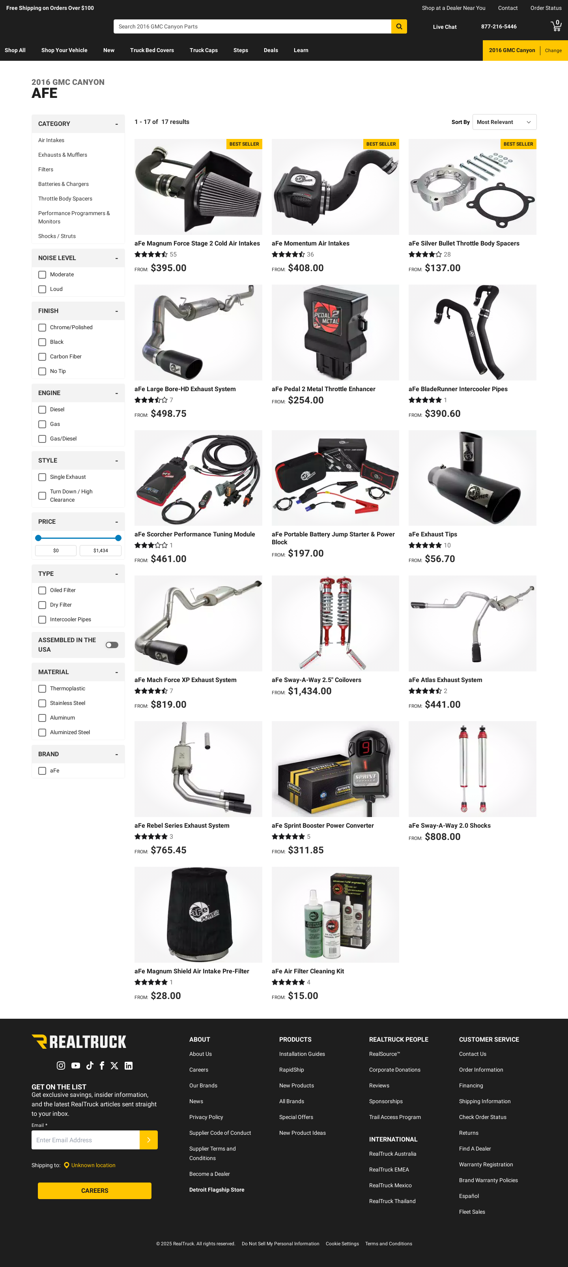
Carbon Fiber (66, 356)
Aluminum (62, 717)
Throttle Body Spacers (65, 198)
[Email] (86, 1139)
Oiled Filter (63, 590)
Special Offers (296, 1117)
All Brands (291, 1101)
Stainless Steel (67, 703)
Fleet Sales (472, 1212)
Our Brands (203, 1085)
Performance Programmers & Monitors (74, 217)
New (108, 50)
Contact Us (472, 1054)
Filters (45, 169)
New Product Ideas (302, 1133)
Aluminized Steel (70, 732)
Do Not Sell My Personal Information (281, 1243)
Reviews (379, 1085)
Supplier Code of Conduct (220, 1133)
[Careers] (94, 1191)
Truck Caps (204, 50)
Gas (55, 424)
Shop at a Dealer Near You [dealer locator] (454, 8)
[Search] (260, 26)
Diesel (57, 409)
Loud (56, 289)
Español (469, 1196)
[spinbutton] (56, 550)
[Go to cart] (556, 26)
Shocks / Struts (57, 236)
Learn (301, 50)
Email (39, 1125)
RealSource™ (384, 1054)
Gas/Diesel (63, 438)
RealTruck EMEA (389, 1169)
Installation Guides (302, 1054)
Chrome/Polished (71, 327)
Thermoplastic (67, 688)
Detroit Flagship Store (217, 1189)
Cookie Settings (342, 1243)
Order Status (546, 8)
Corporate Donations (394, 1069)
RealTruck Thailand (392, 1201)
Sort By (461, 122)
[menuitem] (15, 50)
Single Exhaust (68, 477)
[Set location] (90, 1165)
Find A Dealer (475, 1148)
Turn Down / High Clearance (71, 495)
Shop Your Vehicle (64, 50)
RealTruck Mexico (390, 1185)
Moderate (62, 274)
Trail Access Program (395, 1117)
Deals (271, 50)
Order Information (481, 1069)
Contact (508, 8)
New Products (296, 1085)
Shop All (15, 50)
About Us (200, 1054)
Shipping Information (485, 1101)
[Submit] (149, 1139)
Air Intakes (51, 140)
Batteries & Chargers (63, 184)
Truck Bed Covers (152, 50)
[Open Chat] (438, 27)
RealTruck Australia (393, 1154)
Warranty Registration (486, 1164)
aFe (54, 770)
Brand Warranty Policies (488, 1180)
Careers (198, 1069)
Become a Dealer (209, 1174)
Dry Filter (61, 605)
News (196, 1101)
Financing (471, 1085)
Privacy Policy (206, 1117)
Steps (241, 50)
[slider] (38, 538)
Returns (468, 1133)
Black (57, 342)
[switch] (78, 644)
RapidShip (291, 1069)
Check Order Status (482, 1117)
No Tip (58, 371)
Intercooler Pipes (70, 619)
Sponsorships (386, 1101)
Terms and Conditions (388, 1243)
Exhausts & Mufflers (62, 155)
